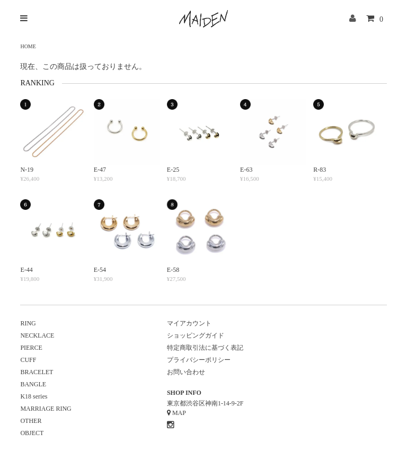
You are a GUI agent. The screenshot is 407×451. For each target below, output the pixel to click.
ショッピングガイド (195, 335)
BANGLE (33, 384)
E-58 (173, 269)
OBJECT (31, 433)
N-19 (26, 169)
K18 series (33, 396)
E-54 (100, 269)
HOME (28, 46)
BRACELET (36, 372)
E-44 (26, 269)
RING (28, 323)
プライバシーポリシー (199, 360)
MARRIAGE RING (45, 408)
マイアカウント (189, 323)
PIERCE (31, 347)
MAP (179, 413)
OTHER (30, 421)
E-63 (246, 169)
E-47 (100, 169)
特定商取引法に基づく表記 (205, 347)
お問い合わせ (186, 372)
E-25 (173, 169)
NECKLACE (37, 335)
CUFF (28, 360)
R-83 (319, 169)
